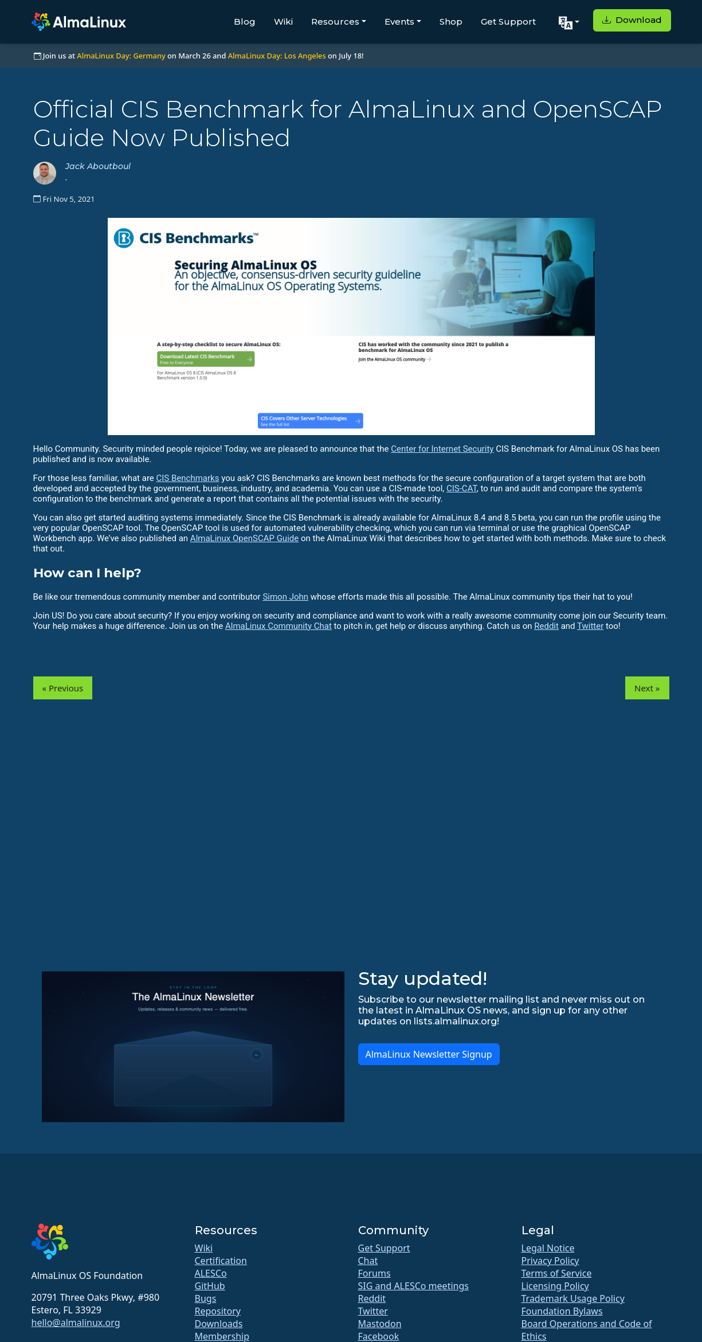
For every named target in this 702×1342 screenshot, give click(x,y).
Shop (451, 21)
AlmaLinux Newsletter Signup (429, 1054)
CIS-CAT (461, 488)
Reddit (546, 626)
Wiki (283, 21)
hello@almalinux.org (76, 1322)
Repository (218, 1311)
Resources (335, 21)
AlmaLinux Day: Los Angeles (277, 55)
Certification (221, 1260)
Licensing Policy (555, 1286)
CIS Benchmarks (187, 478)
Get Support (508, 21)
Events (399, 21)
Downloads (219, 1323)
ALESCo (211, 1273)
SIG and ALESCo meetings (413, 1286)
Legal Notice (548, 1248)
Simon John (285, 597)
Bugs (206, 1298)
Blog (245, 21)
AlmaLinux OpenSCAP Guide (244, 538)
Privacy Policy (550, 1260)
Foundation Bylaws (562, 1311)
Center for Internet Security (442, 449)
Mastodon (380, 1323)
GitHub (210, 1286)
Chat (368, 1260)
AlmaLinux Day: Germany (121, 55)
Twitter (590, 626)
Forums (374, 1273)
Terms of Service (556, 1273)
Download (632, 19)
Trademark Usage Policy (573, 1298)
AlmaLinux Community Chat (278, 626)
